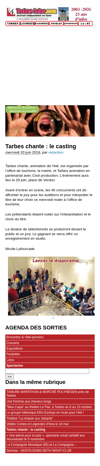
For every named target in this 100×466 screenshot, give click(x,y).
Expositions (14, 348)
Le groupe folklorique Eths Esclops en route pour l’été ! (45, 412)
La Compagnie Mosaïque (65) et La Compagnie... (41, 445)
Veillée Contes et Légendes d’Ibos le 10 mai (37, 424)
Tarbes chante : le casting (25, 429)
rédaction (56, 152)
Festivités (13, 354)
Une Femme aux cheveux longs (28, 401)
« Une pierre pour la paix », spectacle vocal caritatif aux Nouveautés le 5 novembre (45, 437)
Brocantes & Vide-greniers (24, 337)
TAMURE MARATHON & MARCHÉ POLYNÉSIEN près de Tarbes (47, 393)
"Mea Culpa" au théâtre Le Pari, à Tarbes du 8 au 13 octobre (49, 407)
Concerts (12, 343)
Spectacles (14, 365)
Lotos (10, 360)
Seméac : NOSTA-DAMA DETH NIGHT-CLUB (38, 450)
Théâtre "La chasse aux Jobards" (29, 418)
